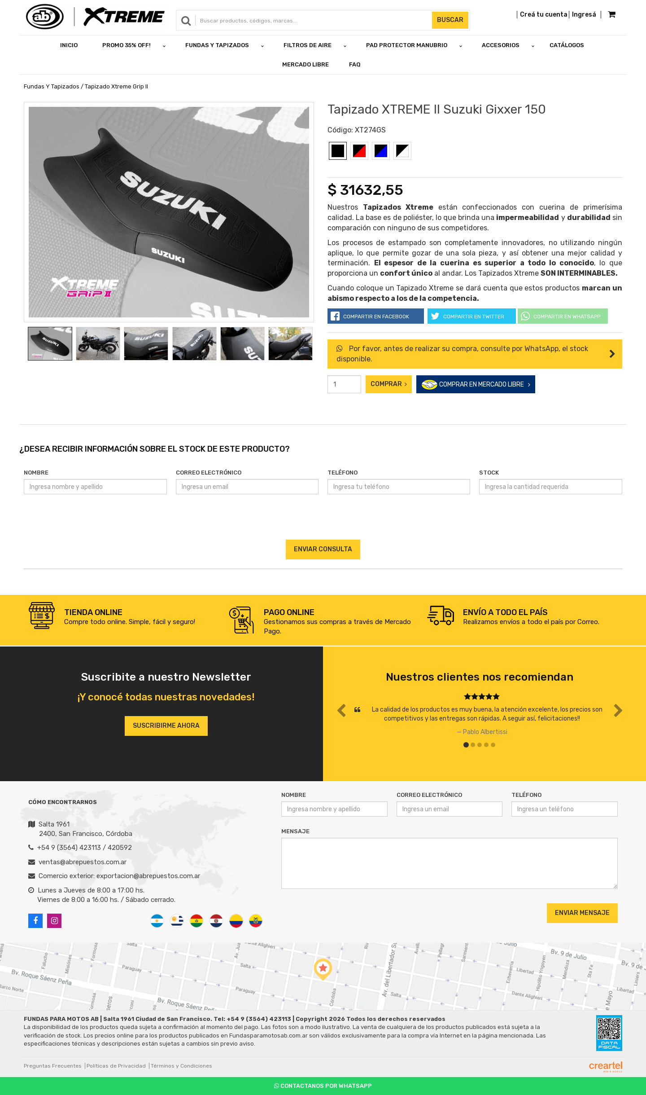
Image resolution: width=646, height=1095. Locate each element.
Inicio (69, 45)
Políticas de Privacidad (116, 1066)
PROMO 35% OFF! (126, 45)
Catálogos (567, 45)
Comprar (389, 384)
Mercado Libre (305, 64)
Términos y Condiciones (181, 1066)
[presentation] (322, 522)
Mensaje (295, 831)
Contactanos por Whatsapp (323, 1085)
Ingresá (584, 14)
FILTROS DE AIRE (308, 45)
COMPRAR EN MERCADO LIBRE (475, 385)
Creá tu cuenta (543, 14)
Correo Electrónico (208, 472)
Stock (489, 472)
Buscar (450, 20)
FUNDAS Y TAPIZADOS (217, 45)
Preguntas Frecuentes (53, 1066)
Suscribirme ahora (166, 726)
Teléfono (342, 472)
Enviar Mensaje (582, 913)
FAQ (355, 64)
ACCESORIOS (500, 45)
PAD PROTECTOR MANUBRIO (406, 45)
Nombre (36, 472)
